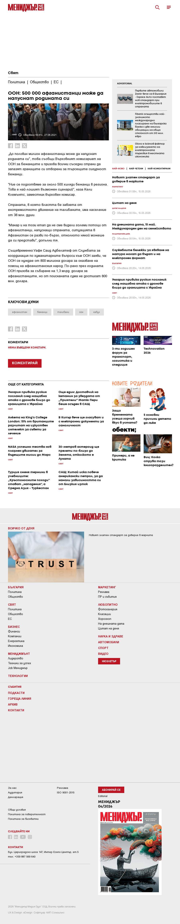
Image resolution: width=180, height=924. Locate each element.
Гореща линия (19, 698)
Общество (15, 596)
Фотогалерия (107, 609)
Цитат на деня (108, 628)
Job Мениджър (18, 668)
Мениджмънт (19, 653)
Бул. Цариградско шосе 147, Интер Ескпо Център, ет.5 (43, 852)
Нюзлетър (109, 661)
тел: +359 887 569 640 (21, 856)
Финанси (14, 631)
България (16, 587)
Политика (15, 592)
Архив (13, 704)
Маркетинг (107, 587)
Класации (104, 614)
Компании (14, 636)
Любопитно (108, 604)
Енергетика (16, 641)
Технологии (18, 675)
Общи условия (17, 809)
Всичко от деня (21, 528)
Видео (103, 653)
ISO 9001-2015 (65, 792)
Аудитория (15, 792)
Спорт (103, 647)
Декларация (15, 797)
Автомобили (108, 642)
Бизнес (14, 626)
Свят (13, 73)
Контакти (16, 710)
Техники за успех (19, 663)
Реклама (103, 592)
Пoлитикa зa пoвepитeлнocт (27, 814)
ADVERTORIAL (124, 84)
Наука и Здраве (110, 636)
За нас (12, 788)
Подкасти (16, 692)
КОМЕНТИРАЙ (25, 363)
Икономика (15, 645)
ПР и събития (107, 596)
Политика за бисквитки (23, 819)
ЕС (10, 618)
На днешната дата (111, 623)
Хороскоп (104, 618)
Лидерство (15, 658)
